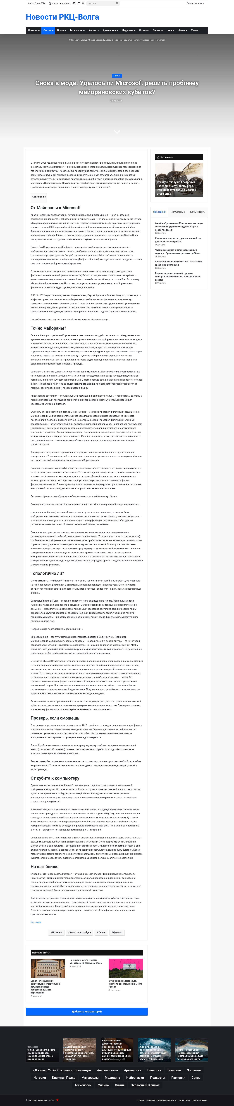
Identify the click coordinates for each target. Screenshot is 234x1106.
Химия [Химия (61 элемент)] (120, 1085)
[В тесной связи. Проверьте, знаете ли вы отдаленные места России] (126, 968)
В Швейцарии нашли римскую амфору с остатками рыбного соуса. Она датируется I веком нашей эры (79, 1053)
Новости (32, 30)
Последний (159, 211)
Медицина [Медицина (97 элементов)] (112, 1078)
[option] (179, 180)
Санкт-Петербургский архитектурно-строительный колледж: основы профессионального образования (45, 987)
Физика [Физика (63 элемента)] (103, 1085)
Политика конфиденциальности (161, 1100)
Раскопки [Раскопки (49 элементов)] (178, 1078)
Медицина (127, 30)
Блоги (60, 30)
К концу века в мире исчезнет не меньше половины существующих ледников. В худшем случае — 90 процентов (153, 1053)
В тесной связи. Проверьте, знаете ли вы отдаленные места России (125, 984)
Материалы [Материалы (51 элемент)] (90, 1078)
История (144, 30)
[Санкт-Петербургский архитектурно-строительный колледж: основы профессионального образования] (48, 968)
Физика (183, 30)
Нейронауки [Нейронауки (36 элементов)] (135, 1078)
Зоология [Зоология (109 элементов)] (194, 1070)
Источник (36, 922)
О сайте (140, 1100)
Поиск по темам (195, 3)
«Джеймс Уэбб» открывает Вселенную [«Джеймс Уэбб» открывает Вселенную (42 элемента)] (62, 1070)
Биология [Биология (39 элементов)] (154, 1070)
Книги (171, 30)
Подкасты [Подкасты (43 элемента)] (157, 1078)
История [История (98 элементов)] (39, 1078)
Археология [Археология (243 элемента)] (132, 1070)
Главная (74, 40)
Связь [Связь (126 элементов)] (196, 1078)
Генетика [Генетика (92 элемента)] (174, 1070)
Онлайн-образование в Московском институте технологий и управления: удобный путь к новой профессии (179, 226)
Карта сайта (184, 1100)
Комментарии (197, 211)
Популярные (178, 211)
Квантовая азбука (80, 932)
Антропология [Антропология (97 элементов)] (107, 1070)
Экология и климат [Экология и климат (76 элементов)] (145, 1085)
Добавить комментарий (87, 1011)
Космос (92, 30)
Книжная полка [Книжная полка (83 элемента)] (63, 1078)
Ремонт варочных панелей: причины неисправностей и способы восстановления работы (178, 276)
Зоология (158, 30)
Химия (194, 30)
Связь (102, 932)
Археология (109, 30)
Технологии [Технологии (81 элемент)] (82, 1085)
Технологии (76, 30)
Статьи (47, 30)
